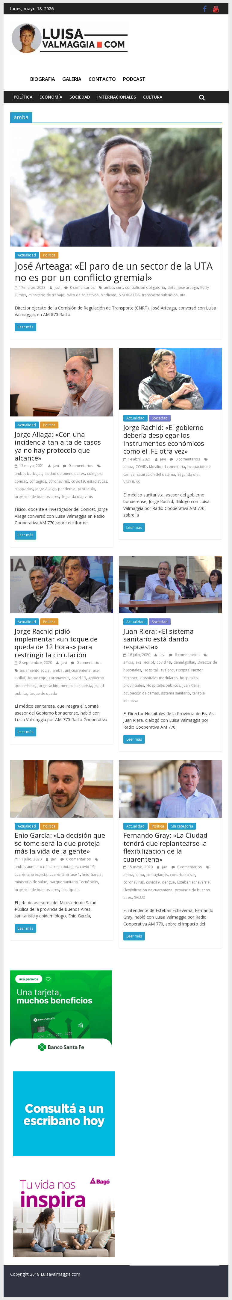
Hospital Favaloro (158, 670)
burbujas (34, 473)
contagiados (157, 874)
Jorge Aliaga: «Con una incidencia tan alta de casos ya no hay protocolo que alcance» (58, 446)
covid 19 (79, 677)
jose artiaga (188, 287)
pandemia (66, 488)
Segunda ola (71, 496)
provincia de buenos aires (37, 496)
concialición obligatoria (145, 287)
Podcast (134, 79)
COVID (141, 466)
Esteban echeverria (193, 882)
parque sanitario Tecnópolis (74, 881)
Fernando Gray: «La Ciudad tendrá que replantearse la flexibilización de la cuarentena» (165, 847)
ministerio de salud (31, 881)
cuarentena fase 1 (65, 874)
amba (109, 287)
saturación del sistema (156, 474)
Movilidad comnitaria (167, 466)
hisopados (24, 488)
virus (89, 496)
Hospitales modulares (159, 677)
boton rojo (37, 677)
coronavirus (58, 481)
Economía (51, 97)
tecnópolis (70, 889)
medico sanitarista (76, 685)
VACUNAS (131, 481)
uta (182, 295)
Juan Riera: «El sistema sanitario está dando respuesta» (158, 638)
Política (23, 97)
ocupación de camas (141, 693)
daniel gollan (184, 662)
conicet (21, 481)
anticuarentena (77, 670)
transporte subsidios (160, 295)
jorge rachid (48, 685)
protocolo (86, 488)
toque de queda (43, 693)
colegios (94, 473)
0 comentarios (79, 287)
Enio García (91, 874)
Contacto (102, 79)
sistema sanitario (175, 693)
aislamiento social (35, 670)
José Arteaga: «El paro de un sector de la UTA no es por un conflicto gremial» (114, 271)
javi (58, 287)
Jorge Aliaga (45, 488)
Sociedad (79, 97)
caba (140, 874)
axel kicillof (145, 662)
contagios (37, 481)
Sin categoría (182, 826)
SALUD (139, 897)
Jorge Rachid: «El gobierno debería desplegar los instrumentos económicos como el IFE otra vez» (163, 439)
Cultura (152, 97)
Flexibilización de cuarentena (147, 890)
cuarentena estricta (31, 874)
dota (171, 287)
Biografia (42, 79)
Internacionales (116, 97)
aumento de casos (42, 866)
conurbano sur (182, 874)
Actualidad (27, 255)
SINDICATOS (129, 295)
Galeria (71, 79)
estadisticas (97, 481)
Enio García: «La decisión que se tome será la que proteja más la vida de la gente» (60, 843)
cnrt (119, 287)
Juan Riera (191, 685)
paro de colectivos (82, 295)
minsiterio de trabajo (46, 295)
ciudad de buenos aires (65, 473)
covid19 (78, 481)
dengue (168, 882)
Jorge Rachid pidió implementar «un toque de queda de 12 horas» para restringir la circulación (56, 642)
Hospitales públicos (163, 685)
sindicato (108, 295)
